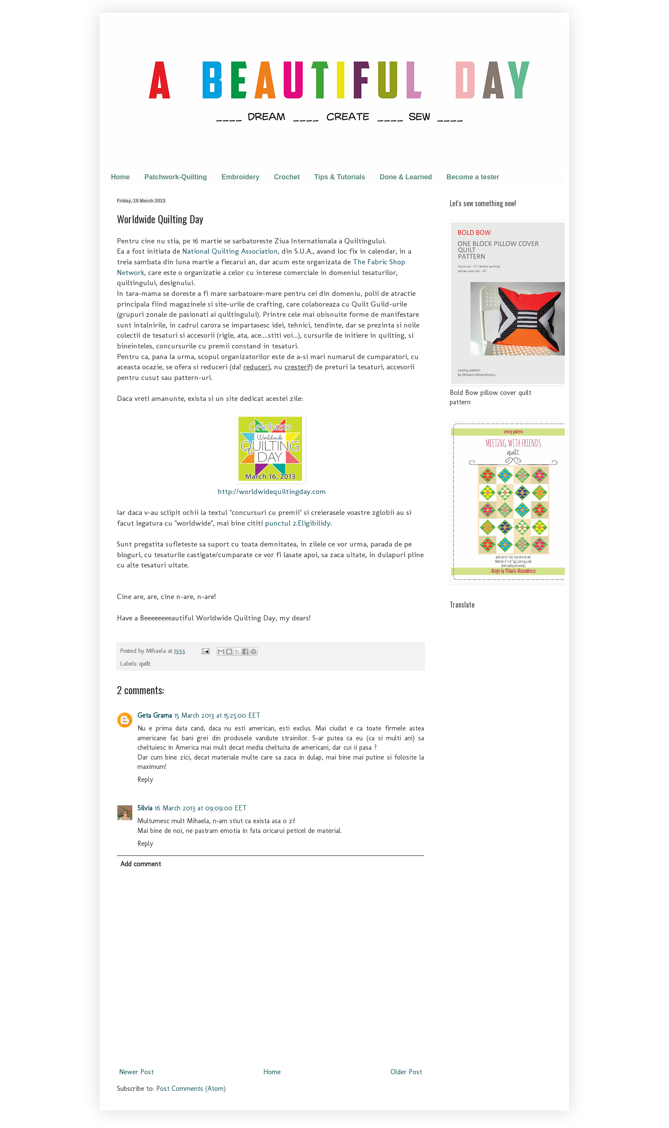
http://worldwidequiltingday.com (272, 491)
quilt (144, 663)
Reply (145, 779)
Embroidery (240, 177)
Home (120, 177)
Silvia (144, 808)
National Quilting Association (230, 250)
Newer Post (136, 1072)
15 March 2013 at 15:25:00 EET (217, 715)
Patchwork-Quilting (175, 177)
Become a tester (473, 177)
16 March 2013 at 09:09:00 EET (201, 808)
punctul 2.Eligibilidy (298, 522)
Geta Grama (154, 715)
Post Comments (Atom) (191, 1088)
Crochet (287, 177)
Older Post (406, 1072)
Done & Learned (406, 177)
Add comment (140, 864)
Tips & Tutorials (339, 177)
